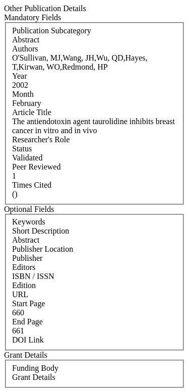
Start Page (28, 303)
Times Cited (31, 185)
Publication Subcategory (51, 30)
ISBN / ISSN (33, 276)
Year (19, 76)
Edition (24, 285)
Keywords (28, 221)
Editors (23, 267)
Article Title (31, 112)
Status (22, 148)
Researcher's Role (41, 139)
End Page (27, 321)
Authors (25, 48)
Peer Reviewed (36, 166)
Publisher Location (42, 249)
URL (20, 294)
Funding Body (35, 368)
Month (23, 94)
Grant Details (33, 377)
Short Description (40, 231)
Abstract (25, 240)
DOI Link (28, 339)
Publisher (27, 258)
